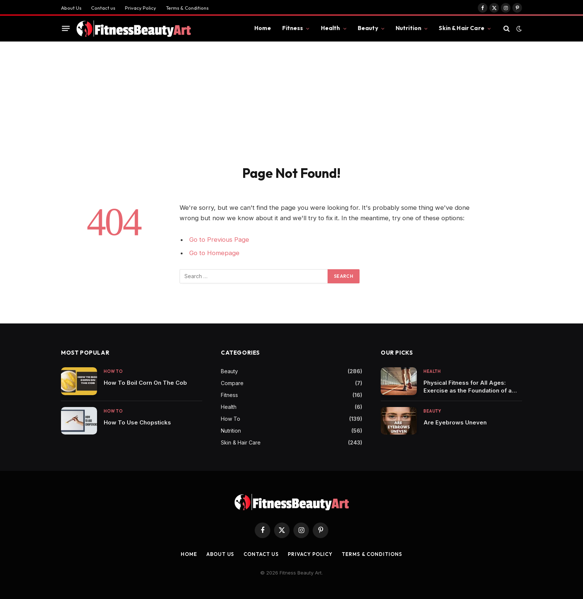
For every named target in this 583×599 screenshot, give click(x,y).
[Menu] (66, 28)
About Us (71, 8)
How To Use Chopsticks (137, 422)
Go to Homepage (214, 253)
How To (113, 371)
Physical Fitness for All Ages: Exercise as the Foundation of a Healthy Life (467, 386)
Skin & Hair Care (461, 28)
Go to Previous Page (219, 239)
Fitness (292, 28)
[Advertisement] (291, 97)
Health (330, 28)
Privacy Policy (140, 8)
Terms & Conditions (187, 8)
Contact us (103, 8)
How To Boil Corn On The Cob (145, 382)
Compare (232, 383)
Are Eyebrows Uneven (455, 422)
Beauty (368, 28)
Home (262, 28)
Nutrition (408, 28)
